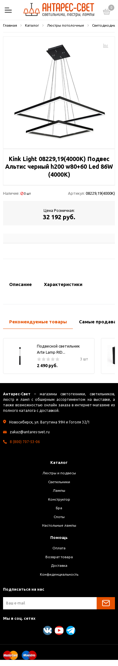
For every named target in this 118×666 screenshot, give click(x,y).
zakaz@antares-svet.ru (30, 432)
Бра (59, 508)
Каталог (59, 462)
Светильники (59, 482)
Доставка (59, 565)
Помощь (59, 537)
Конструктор (59, 499)
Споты (59, 517)
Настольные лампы (59, 525)
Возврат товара (59, 557)
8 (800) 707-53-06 (25, 442)
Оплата (59, 548)
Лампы (59, 490)
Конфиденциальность (59, 574)
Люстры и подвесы (59, 473)
